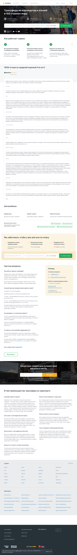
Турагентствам (24, 532)
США (57, 476)
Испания (6, 479)
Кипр (22, 476)
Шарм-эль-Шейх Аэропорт (61, 510)
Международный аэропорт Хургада (63, 507)
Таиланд (6, 476)
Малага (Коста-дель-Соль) (44, 504)
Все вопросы (11, 354)
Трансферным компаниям (26, 529)
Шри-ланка (58, 479)
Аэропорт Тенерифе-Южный (45, 507)
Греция (22, 482)
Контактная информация (9, 539)
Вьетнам (23, 473)
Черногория (58, 467)
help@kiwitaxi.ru (20, 323)
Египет (22, 467)
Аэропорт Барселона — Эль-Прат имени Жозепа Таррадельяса (12, 498)
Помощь (63, 3)
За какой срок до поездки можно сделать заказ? (18, 288)
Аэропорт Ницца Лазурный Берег (46, 501)
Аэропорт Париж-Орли (9, 504)
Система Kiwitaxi (7, 529)
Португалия (41, 482)
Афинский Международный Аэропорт (64, 501)
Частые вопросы (7, 536)
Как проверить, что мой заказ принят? (15, 313)
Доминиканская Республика (62, 473)
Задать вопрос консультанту (58, 277)
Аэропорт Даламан (42, 498)
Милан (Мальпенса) (25, 495)
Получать (50, 375)
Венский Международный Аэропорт (63, 498)
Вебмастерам (24, 536)
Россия (5, 473)
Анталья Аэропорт (25, 510)
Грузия (40, 476)
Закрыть (48, 551)
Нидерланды (58, 482)
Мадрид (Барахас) (25, 498)
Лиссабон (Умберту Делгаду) (27, 501)
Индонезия (41, 470)
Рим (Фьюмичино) (25, 507)
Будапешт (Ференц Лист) (9, 510)
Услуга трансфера (7, 532)
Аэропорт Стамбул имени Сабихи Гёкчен (47, 495)
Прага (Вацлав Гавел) (8, 507)
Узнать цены (66, 25)
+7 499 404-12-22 (52, 290)
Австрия (40, 479)
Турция (5, 467)
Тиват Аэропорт (7, 495)
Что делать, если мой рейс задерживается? (17, 330)
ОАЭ (5, 470)
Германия (23, 479)
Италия (5, 482)
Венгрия (40, 473)
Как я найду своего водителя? (13, 347)
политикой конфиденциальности (41, 380)
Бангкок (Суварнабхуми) (61, 504)
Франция (23, 470)
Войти (71, 3)
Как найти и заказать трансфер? (14, 271)
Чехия (40, 467)
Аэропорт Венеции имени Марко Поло (29, 504)
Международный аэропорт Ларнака (63, 495)
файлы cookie (18, 550)
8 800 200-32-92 (52, 286)
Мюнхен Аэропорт (42, 510)
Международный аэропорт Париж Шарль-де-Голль (12, 501)
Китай (57, 470)
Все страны (70, 463)
